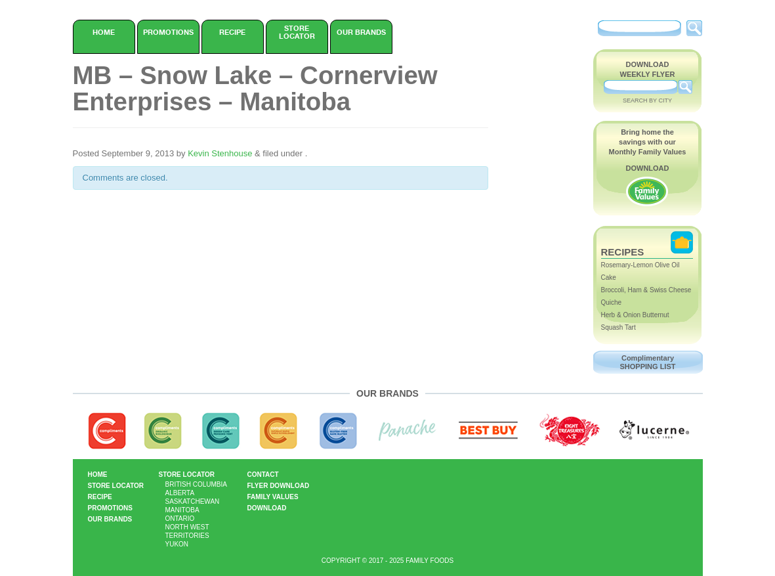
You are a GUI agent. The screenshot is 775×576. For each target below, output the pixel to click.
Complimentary (648, 362)
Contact (263, 474)
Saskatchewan (192, 501)
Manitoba (182, 510)
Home (104, 32)
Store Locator (297, 32)
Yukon (177, 544)
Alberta (180, 493)
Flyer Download (278, 485)
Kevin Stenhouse (220, 153)
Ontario (180, 518)
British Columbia (196, 484)
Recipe (232, 32)
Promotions (168, 32)
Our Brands (361, 32)
